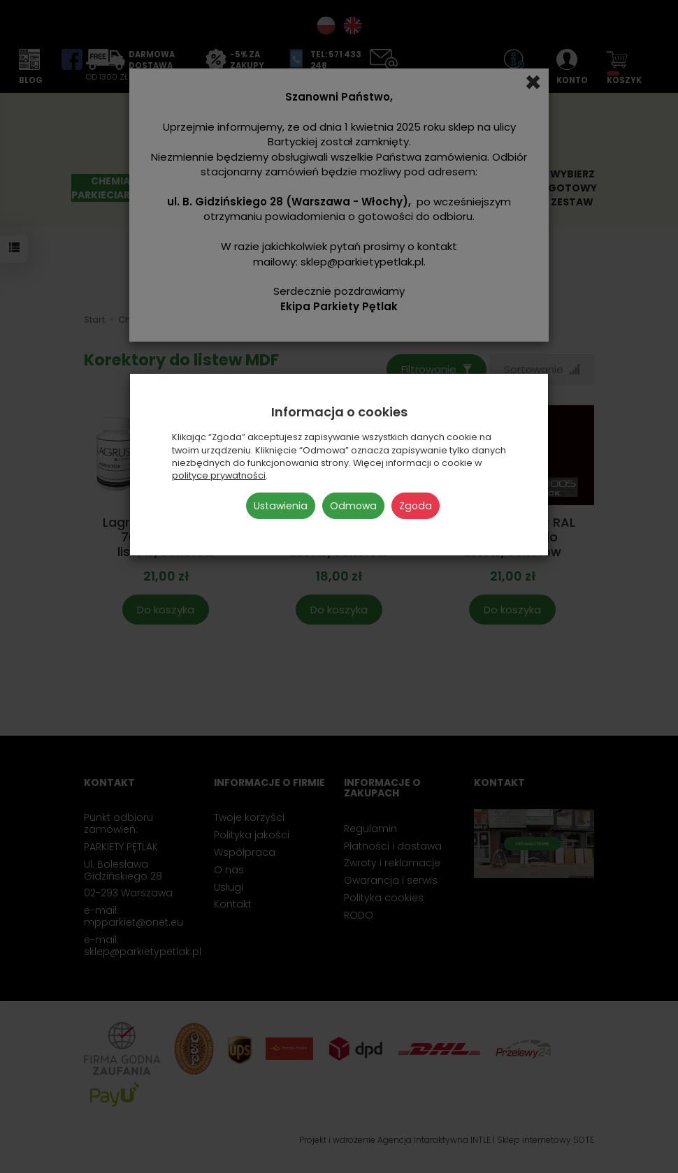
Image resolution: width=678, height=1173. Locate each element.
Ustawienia (281, 506)
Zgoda (415, 506)
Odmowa (353, 506)
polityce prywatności (219, 475)
